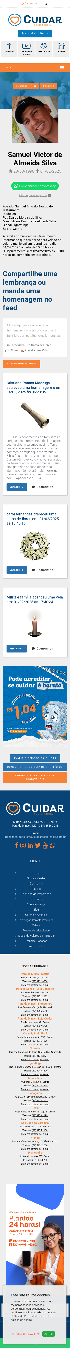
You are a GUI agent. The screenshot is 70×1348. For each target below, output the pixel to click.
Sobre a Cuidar (36, 878)
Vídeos (36, 925)
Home (36, 873)
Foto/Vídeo (16, 345)
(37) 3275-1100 (40, 1130)
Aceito (48, 1334)
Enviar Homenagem (21, 363)
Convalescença (36, 904)
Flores (12, 350)
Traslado (36, 888)
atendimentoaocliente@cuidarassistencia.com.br (35, 837)
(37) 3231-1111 (40, 996)
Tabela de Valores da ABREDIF (36, 935)
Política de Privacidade (26, 1334)
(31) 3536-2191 (40, 1056)
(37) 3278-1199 (40, 1115)
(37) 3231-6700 (30, 3)
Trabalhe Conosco (36, 941)
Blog (36, 909)
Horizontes (36, 899)
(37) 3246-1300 (40, 1070)
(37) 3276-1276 (40, 1041)
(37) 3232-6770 (40, 1026)
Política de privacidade (36, 930)
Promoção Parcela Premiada (36, 920)
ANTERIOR (22, 86)
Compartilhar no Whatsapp (35, 186)
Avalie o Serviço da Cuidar (35, 758)
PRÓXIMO (48, 86)
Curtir (16, 486)
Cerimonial (36, 883)
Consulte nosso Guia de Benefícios (35, 767)
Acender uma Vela (34, 350)
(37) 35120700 (39, 1160)
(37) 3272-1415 (40, 1085)
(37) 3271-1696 (40, 1145)
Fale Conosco (36, 946)
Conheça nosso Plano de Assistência (35, 777)
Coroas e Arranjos (36, 915)
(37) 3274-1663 (40, 1100)
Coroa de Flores (39, 345)
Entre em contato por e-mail (35, 985)
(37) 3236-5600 (40, 1011)
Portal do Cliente (35, 33)
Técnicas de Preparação (36, 894)
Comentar (42, 487)
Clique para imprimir (35, 195)
